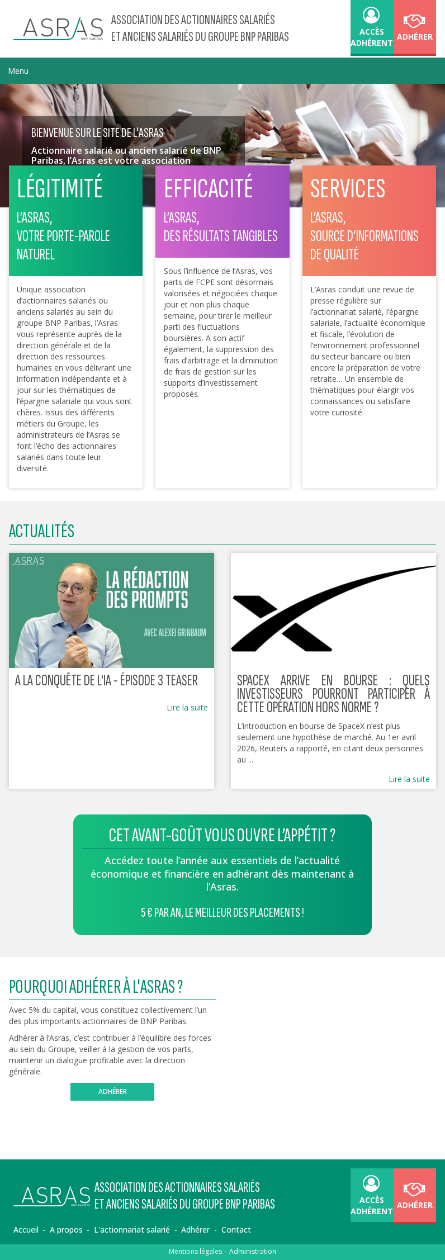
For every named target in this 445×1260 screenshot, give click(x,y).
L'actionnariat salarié (132, 1229)
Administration (252, 1251)
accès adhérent (372, 29)
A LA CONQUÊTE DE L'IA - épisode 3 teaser (106, 680)
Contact (236, 1229)
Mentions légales (195, 1251)
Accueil (26, 1229)
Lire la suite (187, 707)
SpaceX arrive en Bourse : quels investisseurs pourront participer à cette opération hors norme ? (333, 694)
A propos (66, 1229)
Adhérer (415, 28)
